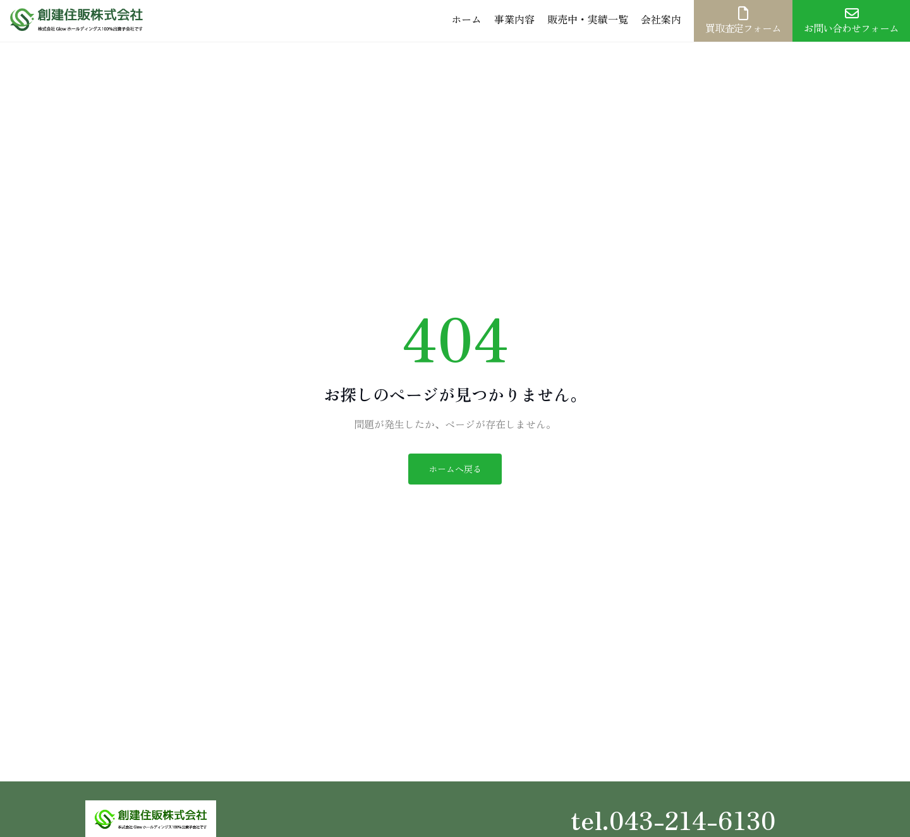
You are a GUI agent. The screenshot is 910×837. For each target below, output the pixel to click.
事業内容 (514, 19)
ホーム (466, 19)
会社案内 (661, 19)
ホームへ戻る (455, 468)
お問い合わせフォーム (851, 20)
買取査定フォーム (743, 20)
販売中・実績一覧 (587, 19)
